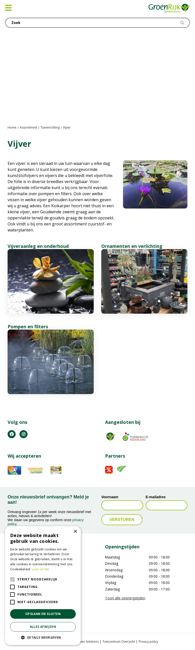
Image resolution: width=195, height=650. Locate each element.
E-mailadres (156, 497)
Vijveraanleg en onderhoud (38, 246)
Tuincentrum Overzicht (119, 641)
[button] (43, 637)
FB (12, 434)
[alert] (43, 585)
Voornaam (109, 497)
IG (23, 434)
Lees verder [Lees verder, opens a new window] (41, 569)
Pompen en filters (28, 326)
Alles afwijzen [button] (43, 627)
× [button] (75, 532)
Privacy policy (148, 641)
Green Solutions (87, 641)
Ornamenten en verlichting (131, 246)
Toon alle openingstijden (125, 598)
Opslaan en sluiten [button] (43, 614)
